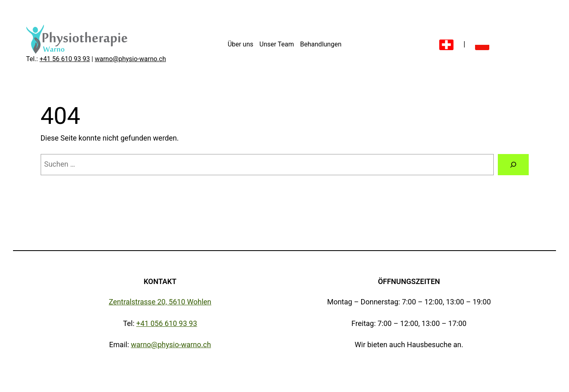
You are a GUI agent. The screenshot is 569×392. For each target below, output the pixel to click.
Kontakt (160, 281)
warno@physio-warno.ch (130, 59)
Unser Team (276, 44)
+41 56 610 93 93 (64, 59)
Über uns (240, 44)
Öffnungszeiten (409, 281)
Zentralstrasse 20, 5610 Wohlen (160, 301)
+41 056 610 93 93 (166, 323)
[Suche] (513, 164)
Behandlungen (321, 44)
